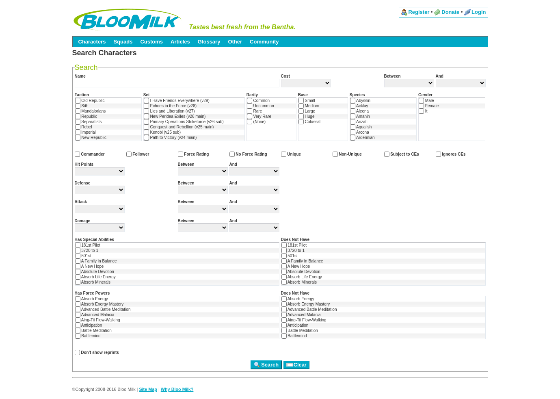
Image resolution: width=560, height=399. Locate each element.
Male (426, 100)
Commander (90, 154)
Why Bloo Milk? (177, 389)
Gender (425, 95)
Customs (151, 42)
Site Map (148, 389)
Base (303, 95)
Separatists (88, 121)
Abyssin (360, 100)
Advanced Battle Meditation (103, 309)
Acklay (359, 105)
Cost (285, 76)
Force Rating (193, 154)
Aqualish (361, 127)
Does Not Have (295, 239)
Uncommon (260, 105)
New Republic (90, 137)
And (439, 76)
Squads (122, 42)
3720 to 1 (86, 250)
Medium (308, 105)
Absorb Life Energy (95, 277)
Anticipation (88, 325)
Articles (180, 42)
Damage (83, 221)
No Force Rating (248, 154)
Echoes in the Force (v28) (170, 105)
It (423, 111)
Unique (291, 154)
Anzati (359, 121)
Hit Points (84, 164)
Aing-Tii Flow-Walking (97, 320)
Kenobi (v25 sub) (162, 132)
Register (418, 12)
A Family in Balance (96, 261)
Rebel (83, 127)
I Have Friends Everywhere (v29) (177, 100)
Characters (92, 42)
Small (306, 100)
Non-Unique (347, 154)
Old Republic (90, 100)
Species (357, 95)
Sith (82, 105)
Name (80, 76)
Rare (254, 111)
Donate (450, 12)
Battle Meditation (93, 330)
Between (392, 76)
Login (478, 12)
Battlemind (88, 335)
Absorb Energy (91, 298)
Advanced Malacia (95, 314)
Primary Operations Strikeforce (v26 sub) (184, 121)
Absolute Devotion (94, 271)
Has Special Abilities (94, 239)
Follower (137, 154)
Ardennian (362, 137)
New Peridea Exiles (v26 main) (175, 116)
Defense (83, 183)
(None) (256, 121)
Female (429, 105)
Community (264, 42)
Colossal (309, 121)
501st (83, 255)
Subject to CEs (401, 154)
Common (258, 100)
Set (146, 95)
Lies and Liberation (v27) (169, 111)
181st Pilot (87, 245)
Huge (306, 116)
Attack (81, 202)
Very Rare (259, 116)
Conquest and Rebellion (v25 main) (179, 127)
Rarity (252, 95)
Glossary (209, 42)
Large (306, 111)
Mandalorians (90, 111)
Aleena (359, 111)
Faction (82, 95)
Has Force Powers (92, 293)
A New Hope (89, 266)
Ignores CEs (451, 154)
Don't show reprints (97, 352)
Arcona (359, 132)
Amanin (360, 116)
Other (235, 42)
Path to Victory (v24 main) (170, 137)
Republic (86, 116)
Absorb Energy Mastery (99, 304)
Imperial (85, 132)
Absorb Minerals (92, 282)
